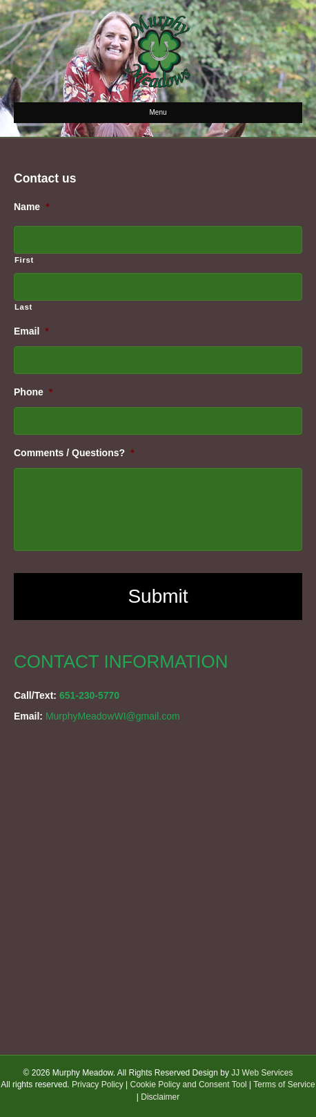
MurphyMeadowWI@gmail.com (113, 716)
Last (23, 307)
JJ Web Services (262, 1073)
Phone (33, 391)
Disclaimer (160, 1097)
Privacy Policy (98, 1084)
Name (32, 206)
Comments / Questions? (74, 452)
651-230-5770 (89, 695)
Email (31, 331)
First (24, 260)
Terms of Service (284, 1084)
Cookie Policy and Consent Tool (188, 1084)
